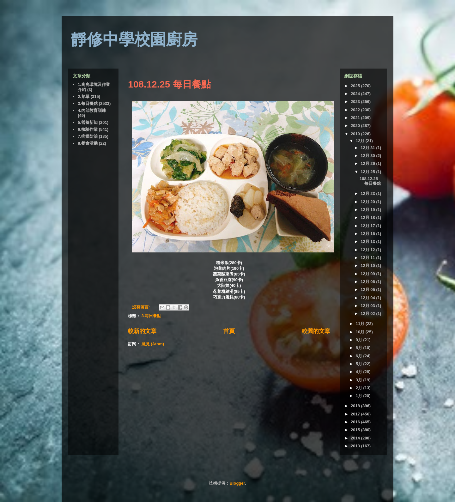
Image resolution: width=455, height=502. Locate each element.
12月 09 (368, 273)
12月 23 (368, 193)
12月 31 (368, 147)
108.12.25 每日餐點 (169, 84)
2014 (356, 438)
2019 (356, 133)
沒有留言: (141, 307)
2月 (359, 387)
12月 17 (368, 225)
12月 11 (368, 257)
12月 (361, 140)
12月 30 (368, 155)
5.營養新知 (88, 122)
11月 (361, 323)
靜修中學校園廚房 (134, 39)
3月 (359, 380)
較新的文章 (142, 331)
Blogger (237, 483)
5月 (359, 363)
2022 (356, 109)
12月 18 (368, 217)
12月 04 (368, 297)
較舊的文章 (316, 331)
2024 (356, 93)
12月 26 (368, 163)
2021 (356, 117)
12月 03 (368, 305)
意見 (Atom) (153, 344)
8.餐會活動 (88, 143)
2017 (356, 414)
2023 (356, 101)
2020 (356, 125)
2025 (356, 85)
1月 (359, 395)
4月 (359, 371)
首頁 (229, 331)
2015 (356, 429)
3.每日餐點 (151, 315)
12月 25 (368, 171)
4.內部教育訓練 (92, 110)
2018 (356, 405)
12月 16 (368, 233)
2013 (356, 446)
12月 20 (368, 201)
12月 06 (368, 281)
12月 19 (368, 209)
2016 (356, 422)
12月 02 (368, 313)
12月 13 (368, 241)
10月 (361, 332)
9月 (359, 339)
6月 (359, 356)
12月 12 (368, 249)
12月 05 (368, 289)
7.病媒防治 (88, 136)
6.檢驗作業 (88, 129)
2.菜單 (83, 96)
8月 (359, 347)
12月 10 (368, 265)
